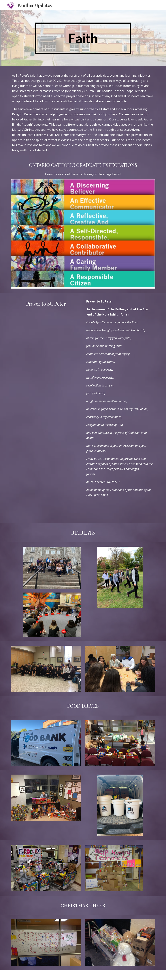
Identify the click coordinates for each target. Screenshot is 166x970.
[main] (83, 38)
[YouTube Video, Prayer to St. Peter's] (46, 333)
